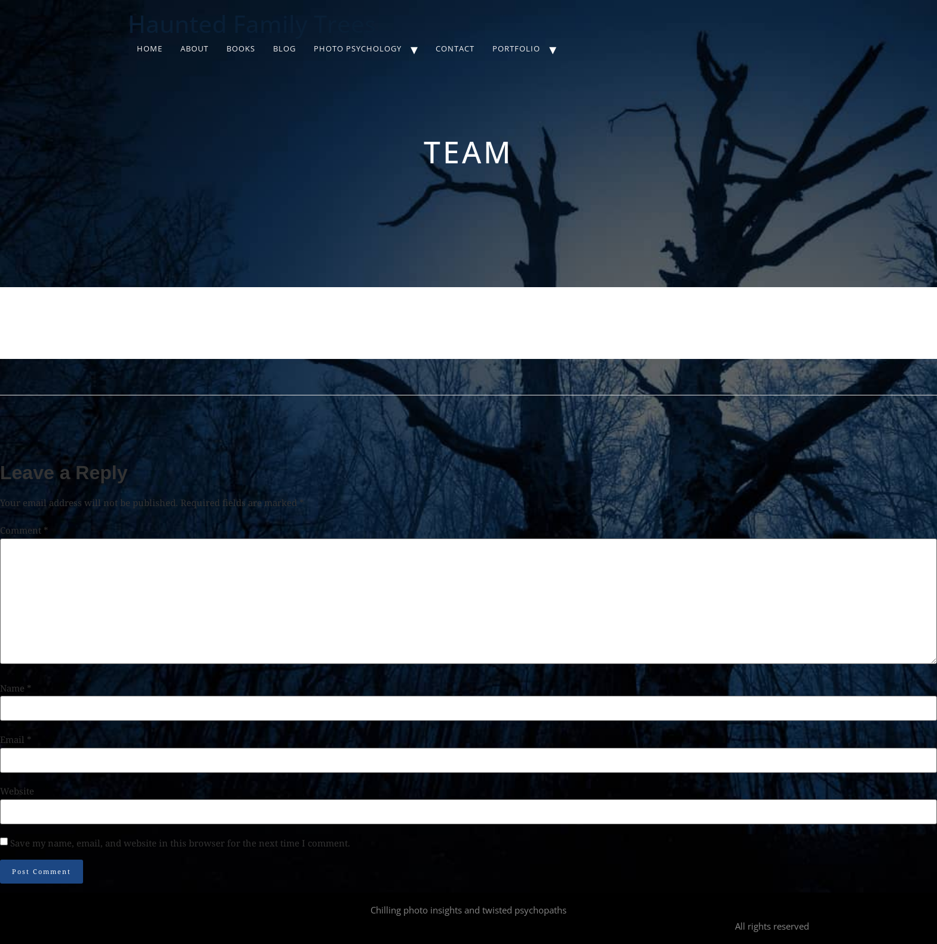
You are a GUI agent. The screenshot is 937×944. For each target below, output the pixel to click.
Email (16, 739)
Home (150, 48)
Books (240, 48)
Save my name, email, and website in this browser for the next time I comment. (180, 843)
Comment (24, 530)
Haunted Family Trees (252, 23)
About (194, 48)
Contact (455, 48)
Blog (284, 48)
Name (16, 688)
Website (17, 791)
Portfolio (516, 48)
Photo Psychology (358, 48)
